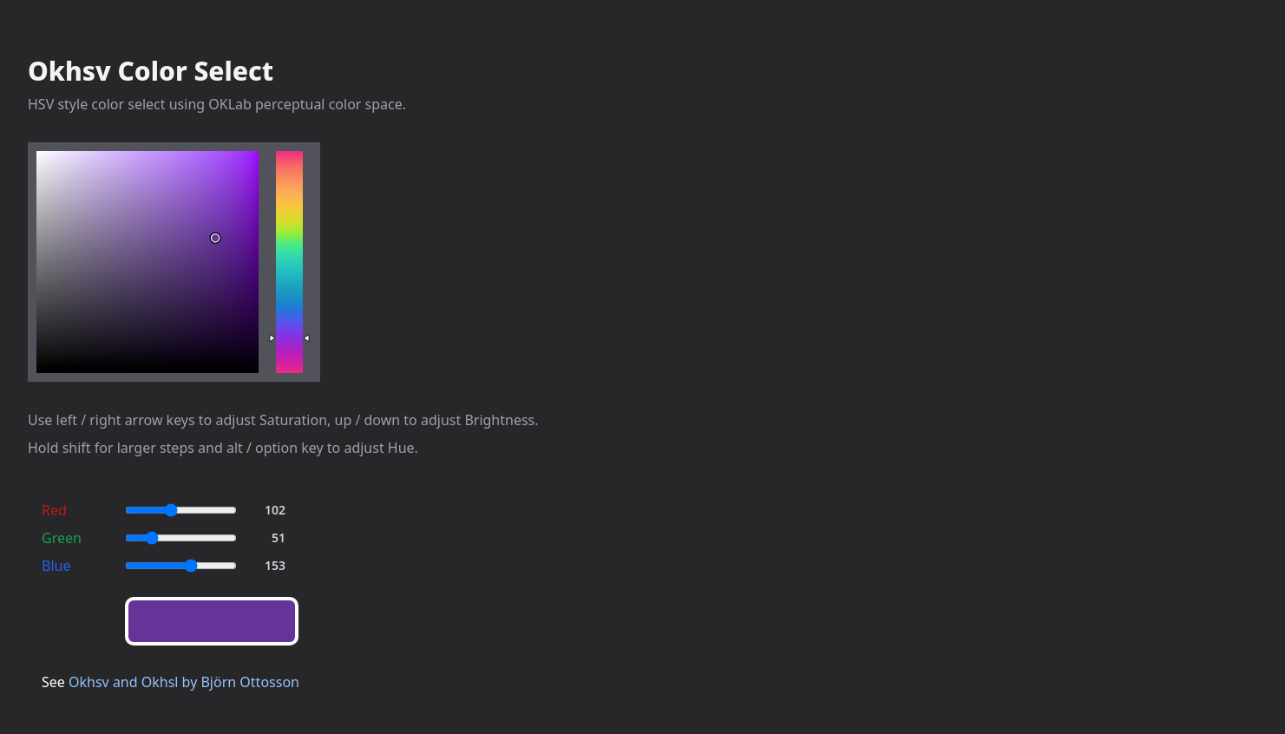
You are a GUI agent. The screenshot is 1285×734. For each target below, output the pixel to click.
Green (62, 537)
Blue (56, 565)
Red (54, 510)
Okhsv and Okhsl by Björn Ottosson (184, 681)
